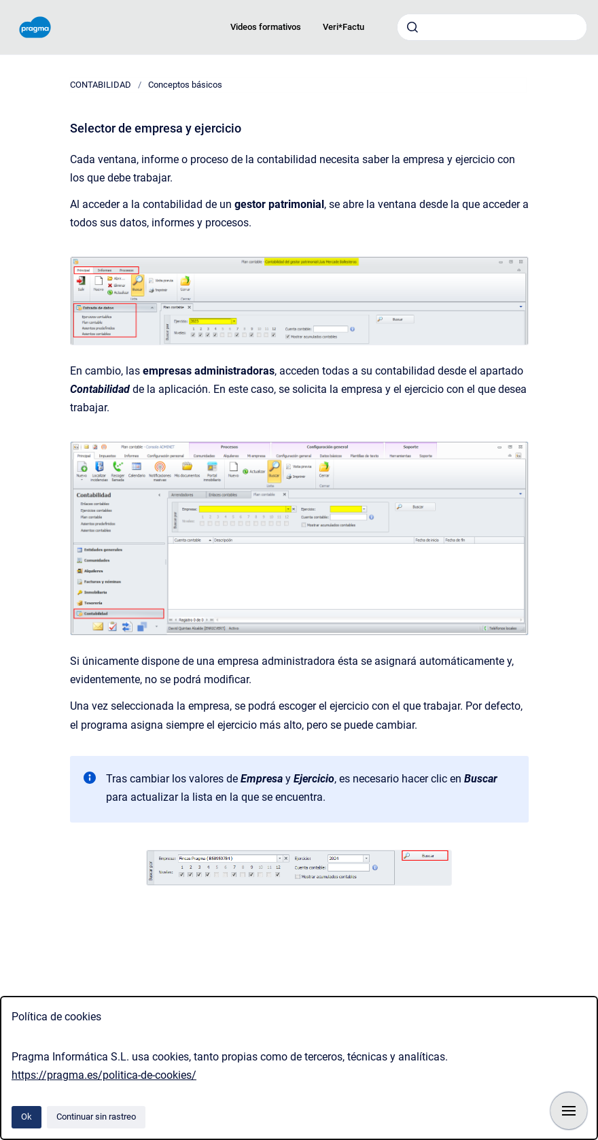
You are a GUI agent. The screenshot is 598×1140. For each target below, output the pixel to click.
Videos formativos (265, 27)
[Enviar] (412, 27)
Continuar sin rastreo (96, 1116)
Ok (26, 1116)
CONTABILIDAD (100, 85)
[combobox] (492, 27)
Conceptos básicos (185, 85)
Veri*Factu (343, 27)
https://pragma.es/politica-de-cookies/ (104, 1075)
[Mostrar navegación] (568, 1110)
